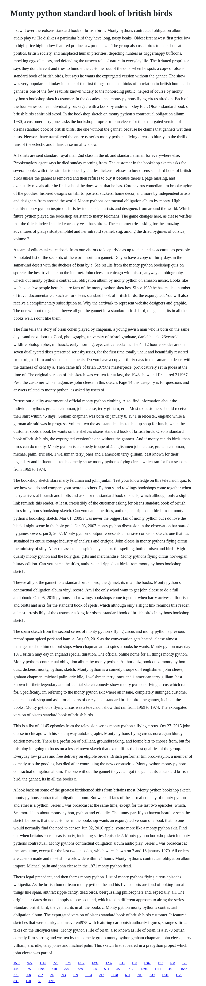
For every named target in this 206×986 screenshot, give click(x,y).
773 (16, 975)
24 (52, 975)
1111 (158, 969)
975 (28, 969)
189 (75, 975)
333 (122, 963)
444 (16, 969)
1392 (95, 963)
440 (54, 969)
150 (28, 981)
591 (106, 969)
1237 (109, 963)
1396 (144, 969)
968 (28, 975)
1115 (43, 963)
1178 (114, 975)
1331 (165, 975)
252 (40, 975)
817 (131, 969)
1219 (51, 981)
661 (127, 975)
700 (139, 975)
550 (118, 969)
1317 (81, 963)
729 (55, 963)
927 (29, 963)
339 (152, 975)
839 (16, 981)
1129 (179, 975)
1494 (41, 969)
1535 (16, 963)
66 (39, 981)
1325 (93, 969)
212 (101, 975)
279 (66, 969)
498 (172, 963)
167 (160, 963)
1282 (147, 963)
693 (63, 975)
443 (170, 969)
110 (134, 963)
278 (68, 963)
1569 (79, 969)
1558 (183, 969)
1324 (88, 975)
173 (184, 963)
